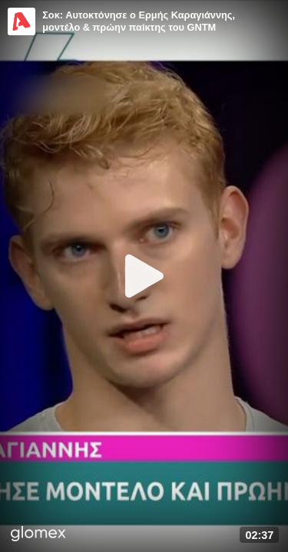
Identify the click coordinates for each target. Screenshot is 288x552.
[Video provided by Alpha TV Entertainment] (21, 21)
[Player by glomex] (38, 535)
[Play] (144, 276)
